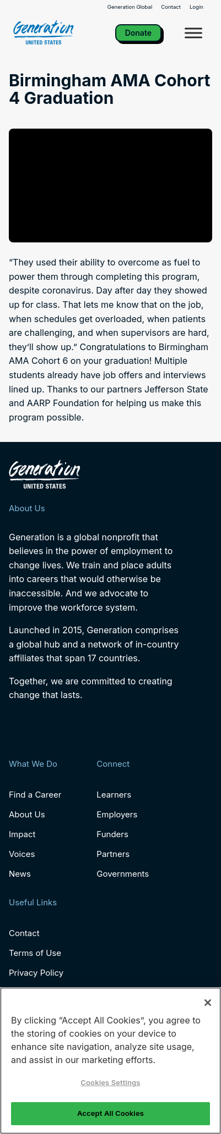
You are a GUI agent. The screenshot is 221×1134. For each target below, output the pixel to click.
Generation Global (130, 7)
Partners (113, 854)
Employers (116, 814)
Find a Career (35, 794)
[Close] (208, 1003)
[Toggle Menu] (193, 32)
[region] (110, 1060)
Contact (171, 7)
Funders (112, 834)
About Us (27, 814)
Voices (22, 854)
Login (196, 7)
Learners (113, 794)
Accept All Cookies (110, 1113)
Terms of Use (35, 953)
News (20, 874)
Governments (122, 874)
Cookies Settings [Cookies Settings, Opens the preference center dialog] (110, 1082)
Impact (22, 834)
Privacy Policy (36, 972)
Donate (138, 32)
